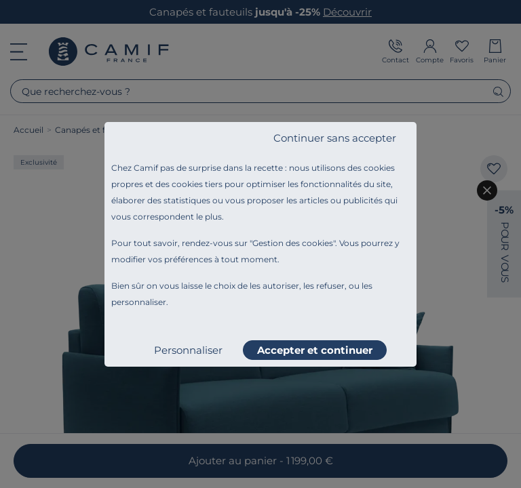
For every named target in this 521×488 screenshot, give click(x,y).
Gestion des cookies (292, 243)
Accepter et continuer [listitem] (314, 350)
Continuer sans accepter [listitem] (334, 137)
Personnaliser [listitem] (188, 350)
